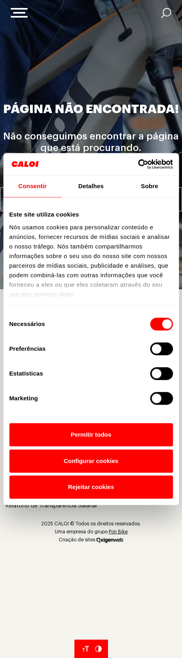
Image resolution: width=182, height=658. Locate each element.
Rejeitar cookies (91, 486)
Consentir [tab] (32, 186)
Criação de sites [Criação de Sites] (77, 539)
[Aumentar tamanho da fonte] (85, 649)
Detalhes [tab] (91, 186)
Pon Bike (118, 531)
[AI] (166, 13)
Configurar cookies (91, 460)
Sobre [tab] (149, 186)
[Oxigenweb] (109, 539)
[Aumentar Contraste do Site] (98, 649)
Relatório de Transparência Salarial (51, 506)
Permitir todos (91, 434)
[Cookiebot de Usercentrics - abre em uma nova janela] (138, 164)
